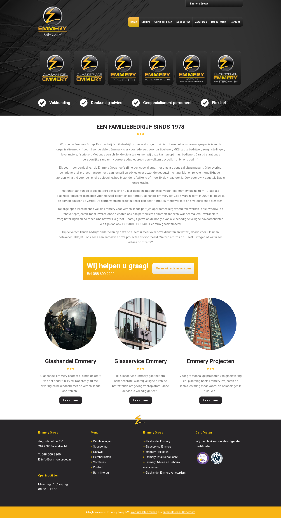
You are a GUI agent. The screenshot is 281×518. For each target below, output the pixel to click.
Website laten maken (144, 512)
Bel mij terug (218, 21)
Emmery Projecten (210, 361)
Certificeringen (163, 21)
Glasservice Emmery (140, 361)
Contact (235, 21)
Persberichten (102, 457)
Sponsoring (183, 21)
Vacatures (201, 21)
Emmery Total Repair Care (162, 457)
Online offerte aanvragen (173, 268)
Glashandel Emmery (70, 361)
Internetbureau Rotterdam (179, 512)
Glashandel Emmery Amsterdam (166, 472)
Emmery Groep (199, 3)
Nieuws (145, 21)
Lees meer (70, 400)
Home (133, 21)
